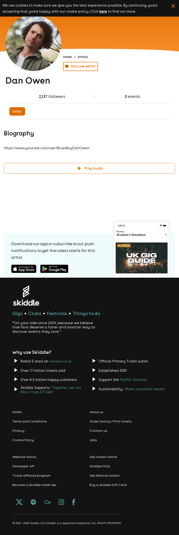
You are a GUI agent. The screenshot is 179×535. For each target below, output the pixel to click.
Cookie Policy (23, 440)
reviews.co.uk (60, 361)
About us (96, 412)
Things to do (86, 313)
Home (67, 57)
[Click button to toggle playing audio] (89, 168)
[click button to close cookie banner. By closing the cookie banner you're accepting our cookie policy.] (173, 5)
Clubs (34, 313)
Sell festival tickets (105, 475)
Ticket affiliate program (31, 475)
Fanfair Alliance (133, 379)
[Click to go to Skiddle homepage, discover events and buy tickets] (26, 295)
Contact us (98, 431)
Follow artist (80, 66)
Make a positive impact (145, 389)
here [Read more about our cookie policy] (103, 11)
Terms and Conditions (29, 421)
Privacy (18, 431)
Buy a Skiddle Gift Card (108, 485)
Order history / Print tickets (111, 421)
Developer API (23, 466)
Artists (83, 57)
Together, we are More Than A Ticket (51, 389)
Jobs (93, 440)
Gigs (17, 313)
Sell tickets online (103, 457)
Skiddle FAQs (100, 466)
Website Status (24, 457)
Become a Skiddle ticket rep (34, 485)
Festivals (57, 313)
